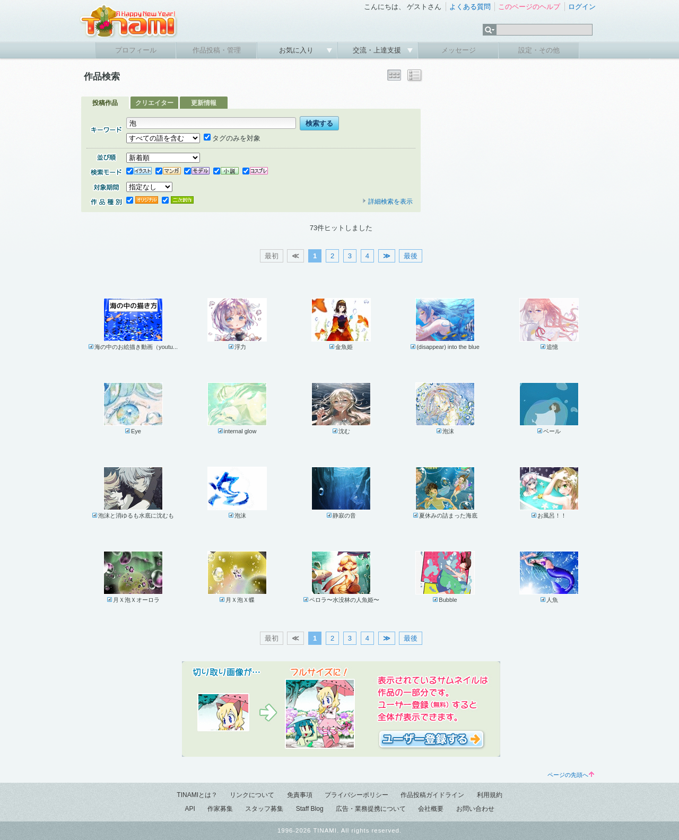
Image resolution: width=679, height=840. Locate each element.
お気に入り (297, 50)
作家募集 (220, 808)
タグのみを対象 (232, 138)
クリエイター (154, 103)
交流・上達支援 (378, 50)
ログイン (582, 7)
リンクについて (252, 795)
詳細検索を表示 (387, 201)
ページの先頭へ (570, 775)
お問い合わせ (475, 808)
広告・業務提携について (371, 808)
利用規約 (489, 795)
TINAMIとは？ (197, 795)
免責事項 (299, 795)
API (190, 808)
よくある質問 (470, 7)
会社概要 (430, 808)
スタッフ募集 (264, 808)
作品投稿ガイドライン (432, 795)
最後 (410, 256)
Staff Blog (310, 808)
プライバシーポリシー (356, 795)
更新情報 (203, 103)
